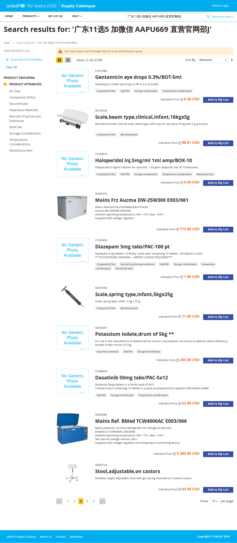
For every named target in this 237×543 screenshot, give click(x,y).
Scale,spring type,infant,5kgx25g (134, 294)
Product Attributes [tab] (25, 84)
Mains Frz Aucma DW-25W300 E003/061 (141, 200)
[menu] (59, 17)
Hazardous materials (23, 110)
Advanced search (222, 16)
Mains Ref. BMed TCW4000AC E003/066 (141, 421)
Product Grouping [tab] (19, 78)
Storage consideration (25, 133)
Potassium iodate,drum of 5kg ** (134, 334)
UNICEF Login (220, 5)
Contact (61, 536)
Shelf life (15, 127)
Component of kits (22, 97)
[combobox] (168, 16)
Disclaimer (76, 536)
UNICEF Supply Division (21, 536)
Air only (14, 91)
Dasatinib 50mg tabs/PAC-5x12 (131, 377)
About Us (46, 536)
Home (7, 42)
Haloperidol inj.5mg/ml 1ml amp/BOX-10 (143, 160)
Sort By (190, 60)
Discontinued (18, 104)
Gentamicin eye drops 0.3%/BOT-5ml (138, 77)
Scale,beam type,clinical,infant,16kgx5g (142, 117)
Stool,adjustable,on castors (127, 471)
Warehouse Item (20, 150)
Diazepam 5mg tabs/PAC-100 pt (132, 246)
